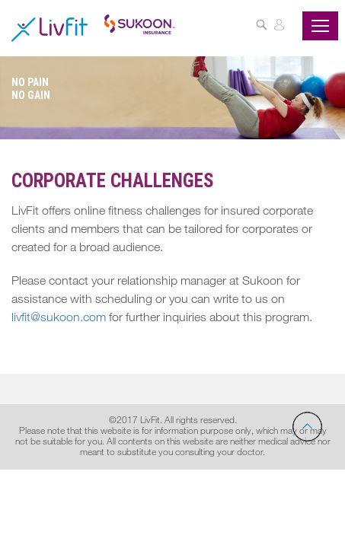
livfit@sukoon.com (58, 319)
